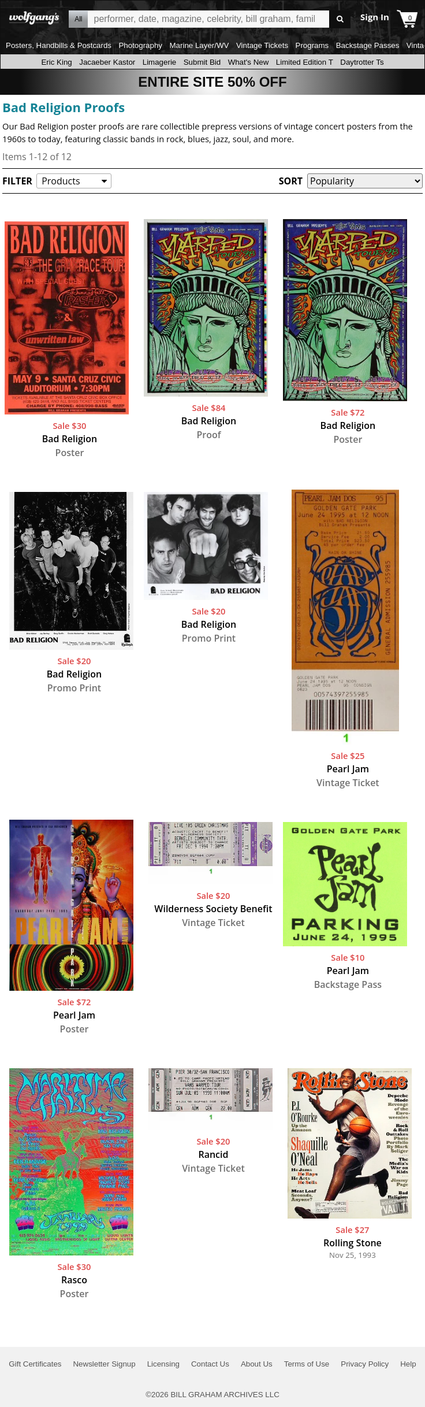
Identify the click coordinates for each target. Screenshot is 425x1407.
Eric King (56, 62)
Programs (312, 45)
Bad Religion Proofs (63, 106)
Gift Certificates (35, 1364)
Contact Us (210, 1364)
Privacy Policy (365, 1364)
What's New (248, 62)
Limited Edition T (304, 62)
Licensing (163, 1364)
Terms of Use (307, 1364)
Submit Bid (202, 62)
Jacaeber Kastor (107, 62)
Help (408, 1364)
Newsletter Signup (104, 1364)
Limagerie (160, 62)
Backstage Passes (368, 45)
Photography (140, 45)
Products (61, 181)
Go (340, 19)
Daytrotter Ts (361, 62)
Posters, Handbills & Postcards (58, 45)
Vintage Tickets (262, 45)
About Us (257, 1364)
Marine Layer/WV (199, 45)
